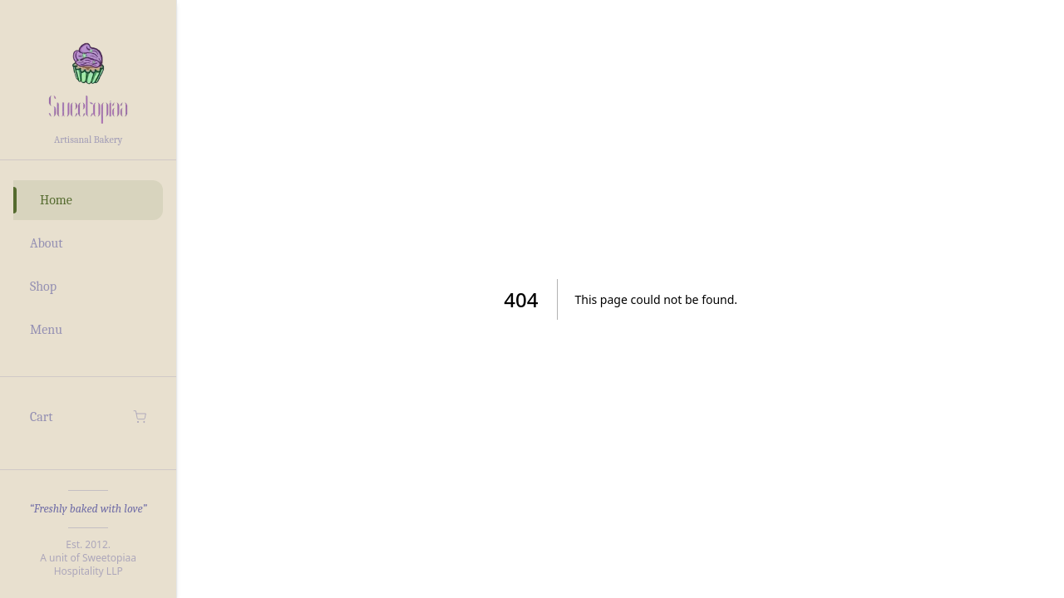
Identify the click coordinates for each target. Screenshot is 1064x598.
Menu (46, 329)
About (46, 243)
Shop (43, 286)
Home (56, 200)
